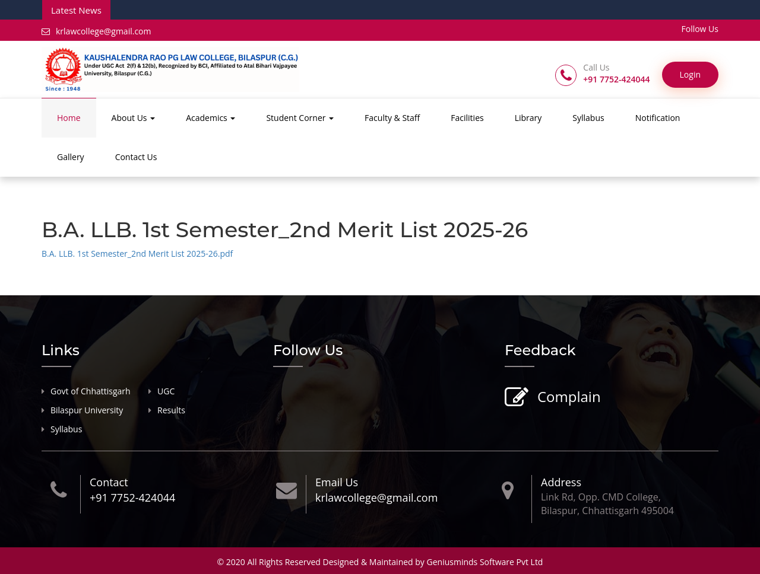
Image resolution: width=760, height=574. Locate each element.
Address (561, 482)
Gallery (70, 156)
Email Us (336, 482)
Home (69, 117)
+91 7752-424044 (132, 497)
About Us (134, 117)
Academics (210, 117)
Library (528, 117)
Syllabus (588, 117)
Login (690, 74)
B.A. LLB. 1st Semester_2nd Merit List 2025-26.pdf (137, 253)
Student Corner (300, 117)
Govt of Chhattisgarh (90, 391)
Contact (109, 482)
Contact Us (136, 156)
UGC (166, 391)
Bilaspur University (86, 410)
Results (171, 410)
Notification (657, 117)
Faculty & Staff (392, 117)
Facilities (467, 117)
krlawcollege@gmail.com (96, 31)
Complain (567, 398)
